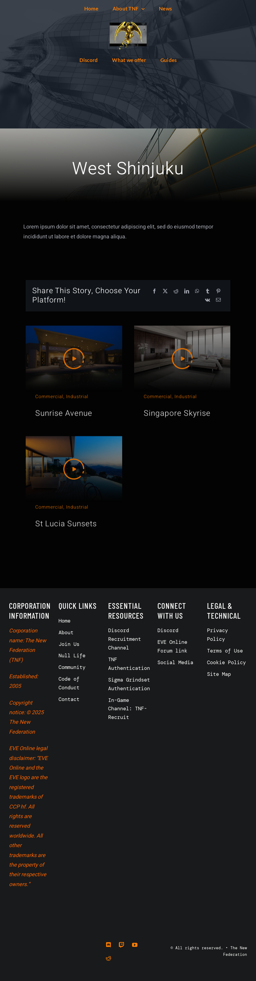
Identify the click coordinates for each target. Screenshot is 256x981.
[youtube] (135, 945)
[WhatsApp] (197, 291)
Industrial (77, 394)
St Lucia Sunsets (66, 521)
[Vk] (207, 300)
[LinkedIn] (186, 291)
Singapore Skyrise (177, 411)
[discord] (108, 945)
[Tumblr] (207, 291)
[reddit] (108, 958)
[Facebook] (154, 291)
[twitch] (121, 945)
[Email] (218, 300)
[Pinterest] (218, 291)
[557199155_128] (128, 18)
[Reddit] (176, 291)
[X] (165, 291)
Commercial (49, 394)
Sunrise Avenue (63, 411)
